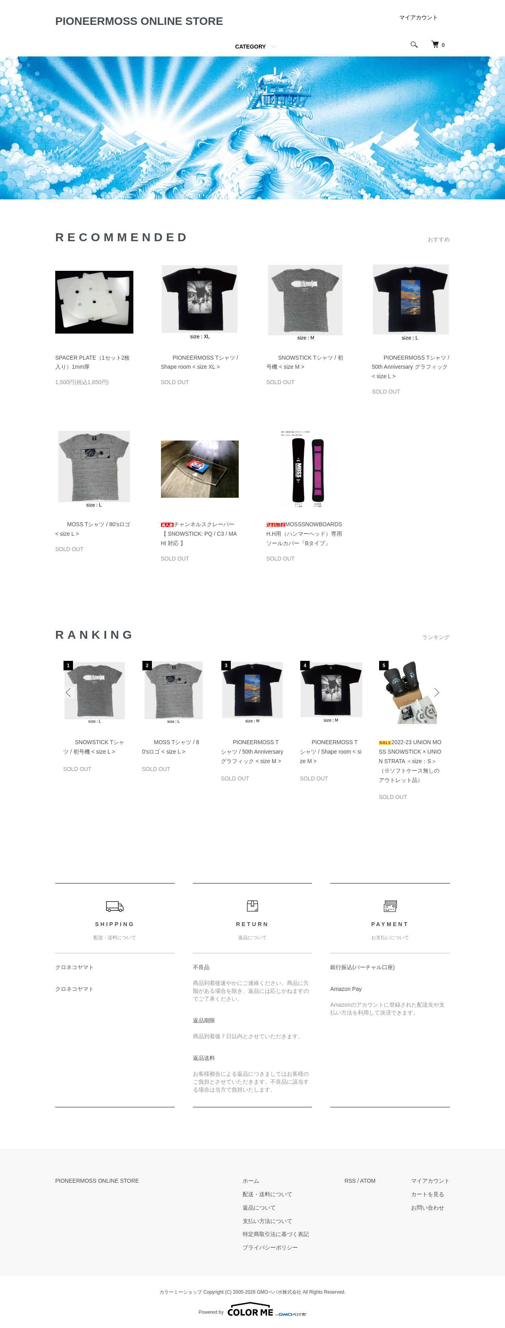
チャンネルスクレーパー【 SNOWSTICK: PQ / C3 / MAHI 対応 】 (199, 533)
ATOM (368, 1181)
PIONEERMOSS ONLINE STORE (139, 21)
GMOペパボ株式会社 (279, 1292)
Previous (69, 692)
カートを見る (427, 1194)
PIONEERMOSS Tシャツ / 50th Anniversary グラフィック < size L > (410, 367)
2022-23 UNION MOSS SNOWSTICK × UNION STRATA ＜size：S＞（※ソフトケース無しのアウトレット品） (410, 761)
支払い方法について (267, 1221)
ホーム (251, 1181)
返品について (259, 1207)
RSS (350, 1181)
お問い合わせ (427, 1207)
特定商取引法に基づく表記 (276, 1234)
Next (436, 692)
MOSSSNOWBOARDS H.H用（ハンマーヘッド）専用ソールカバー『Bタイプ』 (304, 533)
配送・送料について (267, 1194)
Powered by (252, 1309)
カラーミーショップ (180, 1292)
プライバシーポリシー (270, 1247)
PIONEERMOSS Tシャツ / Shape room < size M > (330, 751)
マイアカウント (418, 17)
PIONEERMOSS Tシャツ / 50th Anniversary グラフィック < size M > (252, 751)
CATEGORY (250, 46)
